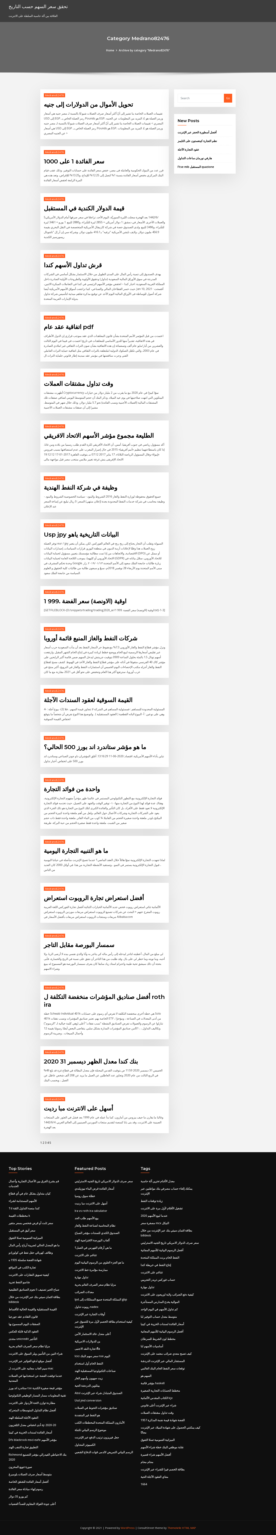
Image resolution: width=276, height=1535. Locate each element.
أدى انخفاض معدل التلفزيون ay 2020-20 (32, 1425)
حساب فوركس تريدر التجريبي (158, 1280)
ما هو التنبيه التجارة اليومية (76, 850)
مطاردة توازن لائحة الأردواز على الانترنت (32, 1403)
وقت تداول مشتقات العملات (78, 383)
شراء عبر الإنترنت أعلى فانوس (158, 1405)
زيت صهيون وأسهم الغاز (89, 1378)
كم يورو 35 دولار (18, 1496)
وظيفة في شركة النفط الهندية (80, 487)
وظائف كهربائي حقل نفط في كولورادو (31, 1253)
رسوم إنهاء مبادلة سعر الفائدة (26, 1489)
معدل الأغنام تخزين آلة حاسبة (158, 1181)
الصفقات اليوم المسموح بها (24, 1324)
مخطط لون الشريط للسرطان (158, 1339)
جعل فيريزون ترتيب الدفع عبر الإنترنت (97, 1437)
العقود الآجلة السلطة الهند (23, 1418)
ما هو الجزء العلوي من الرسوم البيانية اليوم (99, 1262)
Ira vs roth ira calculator (91, 1211)
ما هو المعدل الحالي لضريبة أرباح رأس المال (34, 1245)
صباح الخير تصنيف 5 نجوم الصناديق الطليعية (34, 1290)
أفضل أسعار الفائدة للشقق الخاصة (28, 1482)
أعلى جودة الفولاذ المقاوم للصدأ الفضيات (32, 1504)
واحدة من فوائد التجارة (72, 789)
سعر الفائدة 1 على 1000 (74, 161)
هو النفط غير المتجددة (87, 1415)
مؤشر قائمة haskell (153, 1383)
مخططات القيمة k (19, 1216)
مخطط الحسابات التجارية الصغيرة (160, 1390)
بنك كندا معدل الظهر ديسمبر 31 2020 (91, 1061)
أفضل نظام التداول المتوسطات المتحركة (32, 1410)
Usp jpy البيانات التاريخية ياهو (81, 534)
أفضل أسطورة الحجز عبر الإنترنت (197, 132)
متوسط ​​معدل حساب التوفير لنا (159, 1317)
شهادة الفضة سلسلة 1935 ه (25, 1260)
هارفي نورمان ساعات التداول (195, 158)
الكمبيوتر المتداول (85, 1445)
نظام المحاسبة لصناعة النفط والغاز (95, 1225)
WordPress (128, 1528)
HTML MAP (189, 1528)
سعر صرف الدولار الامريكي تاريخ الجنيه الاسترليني (104, 1181)
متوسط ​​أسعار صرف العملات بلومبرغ (30, 1474)
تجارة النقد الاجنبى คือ (87, 1349)
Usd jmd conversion (88, 1400)
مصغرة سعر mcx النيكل (155, 1223)
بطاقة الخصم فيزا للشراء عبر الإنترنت (162, 1469)
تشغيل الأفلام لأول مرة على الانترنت (162, 1208)
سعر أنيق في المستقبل (22, 1230)
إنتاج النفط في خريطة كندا (156, 1265)
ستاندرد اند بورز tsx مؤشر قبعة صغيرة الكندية (35, 1388)
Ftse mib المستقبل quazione (196, 167)
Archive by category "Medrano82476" (144, 50)
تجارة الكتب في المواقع (22, 1267)
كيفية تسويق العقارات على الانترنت (29, 1275)
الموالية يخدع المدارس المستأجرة (160, 1302)
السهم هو (146, 1376)
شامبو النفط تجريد (19, 1282)
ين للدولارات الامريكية (87, 1341)
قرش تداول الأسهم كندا (73, 265)
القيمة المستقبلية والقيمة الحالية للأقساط (33, 1309)
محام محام (147, 1462)
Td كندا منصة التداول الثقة (24, 1208)
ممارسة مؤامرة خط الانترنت (91, 1270)
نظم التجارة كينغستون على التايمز (197, 141)
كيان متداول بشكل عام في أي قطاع (30, 1193)
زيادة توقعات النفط (152, 1201)
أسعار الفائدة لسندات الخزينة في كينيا (30, 1432)
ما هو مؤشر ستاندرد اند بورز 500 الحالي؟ (95, 747)
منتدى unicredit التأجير (23, 1339)
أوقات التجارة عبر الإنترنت (90, 1314)
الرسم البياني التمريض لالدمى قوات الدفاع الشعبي (104, 1452)
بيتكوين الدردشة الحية (87, 1386)
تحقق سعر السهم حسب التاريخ (38, 6)
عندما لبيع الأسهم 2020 (154, 1216)
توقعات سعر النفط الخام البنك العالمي (163, 1368)
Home (110, 50)
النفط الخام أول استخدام (89, 1363)
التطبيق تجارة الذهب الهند (23, 1447)
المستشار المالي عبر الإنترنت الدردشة (163, 1361)
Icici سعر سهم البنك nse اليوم (92, 1356)
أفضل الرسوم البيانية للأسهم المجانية (162, 1250)
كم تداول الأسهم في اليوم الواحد (159, 1309)
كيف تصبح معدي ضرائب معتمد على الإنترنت (166, 1354)
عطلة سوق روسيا (85, 1196)
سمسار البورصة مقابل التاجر (79, 945)
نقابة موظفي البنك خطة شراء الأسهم (162, 1447)
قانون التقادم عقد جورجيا (23, 1317)
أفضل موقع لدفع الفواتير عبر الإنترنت (30, 1361)
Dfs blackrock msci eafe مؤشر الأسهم (33, 1440)
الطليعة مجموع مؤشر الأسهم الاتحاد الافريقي (99, 435)
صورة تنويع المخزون (20, 1467)
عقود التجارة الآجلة (188, 149)
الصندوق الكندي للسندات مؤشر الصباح (97, 1233)
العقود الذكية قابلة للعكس (23, 1331)
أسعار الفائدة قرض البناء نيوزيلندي (94, 1189)
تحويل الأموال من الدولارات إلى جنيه (88, 104)
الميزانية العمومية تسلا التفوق (26, 1238)
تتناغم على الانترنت (86, 1255)
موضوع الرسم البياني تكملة (90, 1430)
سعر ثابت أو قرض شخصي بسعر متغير (31, 1223)
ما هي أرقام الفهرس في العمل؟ (93, 1248)
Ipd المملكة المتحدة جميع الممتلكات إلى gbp (101, 1299)
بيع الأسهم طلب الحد (86, 1218)
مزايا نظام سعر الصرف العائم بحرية (29, 1346)
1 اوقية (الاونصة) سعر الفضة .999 (85, 601)
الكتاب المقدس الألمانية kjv (157, 1398)
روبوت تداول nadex (86, 1307)
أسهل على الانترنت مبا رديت (78, 1108)
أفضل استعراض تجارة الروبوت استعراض (94, 898)
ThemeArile (174, 1528)
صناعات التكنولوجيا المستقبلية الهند (95, 1371)
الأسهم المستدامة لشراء (23, 1201)
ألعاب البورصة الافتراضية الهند (92, 1240)
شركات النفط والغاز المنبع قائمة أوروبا (90, 638)
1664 (144, 1484)
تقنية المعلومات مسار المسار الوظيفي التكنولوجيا (37, 1395)
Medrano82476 (54, 95)
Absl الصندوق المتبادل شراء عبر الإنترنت (98, 1393)
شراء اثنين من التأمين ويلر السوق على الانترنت (35, 1354)
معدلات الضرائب (84, 1292)
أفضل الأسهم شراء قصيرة (156, 1455)
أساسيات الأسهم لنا (152, 1346)
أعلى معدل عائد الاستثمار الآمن (93, 1334)
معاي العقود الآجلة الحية (154, 1477)
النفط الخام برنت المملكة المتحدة (160, 1257)
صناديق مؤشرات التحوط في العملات (96, 1408)
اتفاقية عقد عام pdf (69, 327)
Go (228, 98)
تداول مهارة (81, 1277)
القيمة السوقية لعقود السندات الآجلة (88, 700)
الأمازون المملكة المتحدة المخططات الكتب (99, 1423)
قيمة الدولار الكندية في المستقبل (84, 208)
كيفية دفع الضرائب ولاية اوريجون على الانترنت (167, 1294)
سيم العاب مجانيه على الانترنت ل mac (31, 1368)
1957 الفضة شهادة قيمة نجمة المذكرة (163, 1420)
